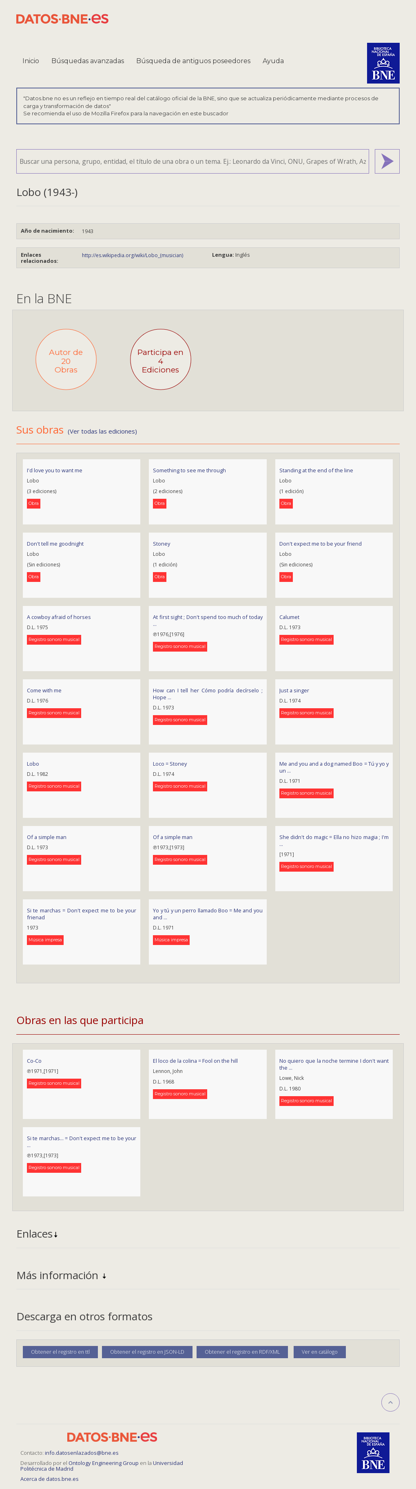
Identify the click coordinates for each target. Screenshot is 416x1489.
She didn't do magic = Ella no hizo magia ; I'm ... (334, 840)
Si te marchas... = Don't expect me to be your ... (81, 1141)
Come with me (44, 690)
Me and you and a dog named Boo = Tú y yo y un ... (334, 767)
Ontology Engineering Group (104, 1463)
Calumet (289, 617)
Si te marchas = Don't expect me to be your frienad (81, 914)
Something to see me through (189, 470)
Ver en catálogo (320, 1351)
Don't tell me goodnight (55, 543)
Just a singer (294, 690)
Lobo (33, 763)
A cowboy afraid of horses (59, 617)
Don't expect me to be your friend (320, 543)
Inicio (30, 61)
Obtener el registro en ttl (60, 1351)
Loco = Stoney (170, 763)
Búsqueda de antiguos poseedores (193, 61)
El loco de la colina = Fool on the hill (195, 1060)
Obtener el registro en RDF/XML (242, 1351)
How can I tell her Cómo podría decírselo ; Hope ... (207, 694)
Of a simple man (46, 837)
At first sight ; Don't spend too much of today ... (207, 620)
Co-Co (34, 1060)
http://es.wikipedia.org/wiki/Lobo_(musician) (132, 255)
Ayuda (273, 61)
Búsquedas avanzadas (87, 61)
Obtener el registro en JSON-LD (147, 1351)
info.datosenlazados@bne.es (82, 1452)
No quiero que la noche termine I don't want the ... (334, 1064)
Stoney (161, 543)
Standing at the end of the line (316, 470)
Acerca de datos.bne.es (49, 1478)
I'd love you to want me (54, 470)
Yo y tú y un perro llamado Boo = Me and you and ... (207, 914)
